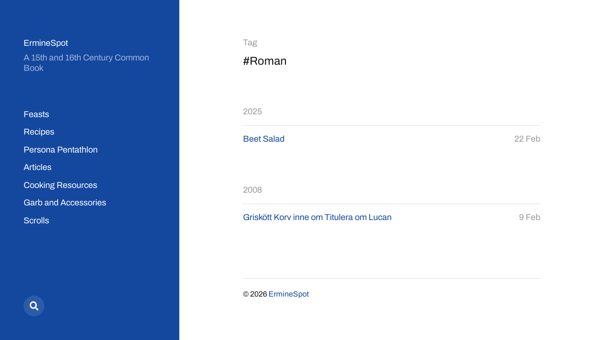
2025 (252, 111)
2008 (252, 190)
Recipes (39, 131)
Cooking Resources (60, 185)
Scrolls (36, 220)
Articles (37, 167)
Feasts (36, 114)
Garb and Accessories (65, 202)
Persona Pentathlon (61, 149)
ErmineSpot (46, 43)
